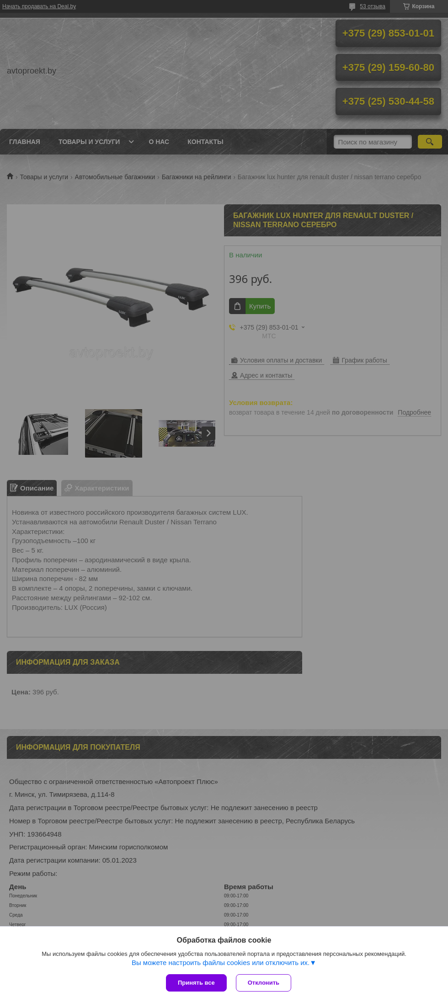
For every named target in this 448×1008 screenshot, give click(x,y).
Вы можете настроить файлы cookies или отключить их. (220, 962)
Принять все (196, 982)
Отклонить (263, 982)
